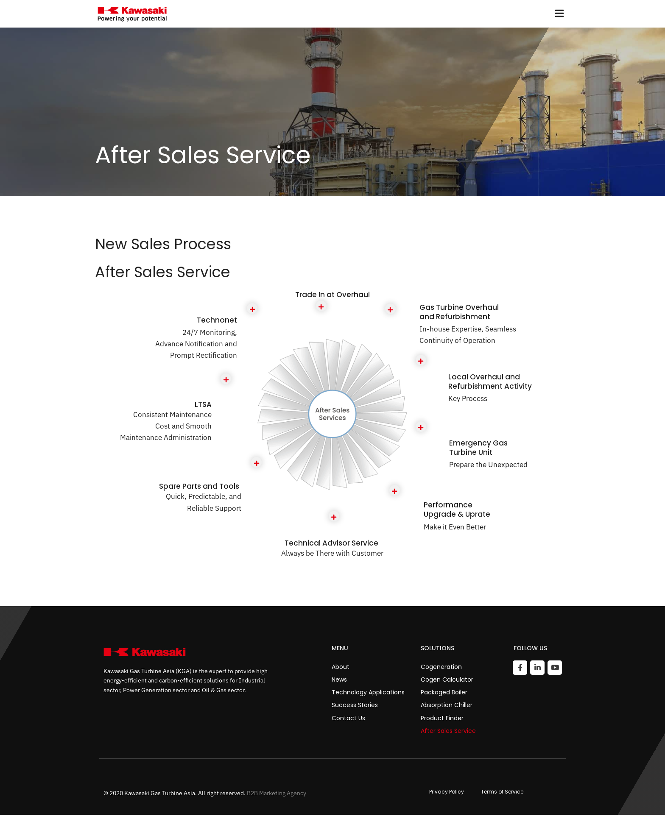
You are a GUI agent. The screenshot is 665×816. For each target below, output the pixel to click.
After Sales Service (448, 731)
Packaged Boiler (444, 693)
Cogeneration (441, 667)
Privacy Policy (446, 792)
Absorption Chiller (446, 706)
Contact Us (348, 719)
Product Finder (442, 719)
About (340, 667)
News (339, 680)
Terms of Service (502, 792)
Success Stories (355, 706)
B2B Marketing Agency (276, 794)
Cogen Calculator (447, 680)
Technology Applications (368, 693)
